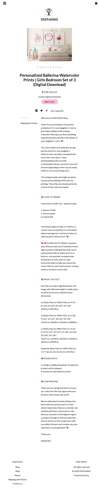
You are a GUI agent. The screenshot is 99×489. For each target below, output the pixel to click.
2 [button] (40, 67)
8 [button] (56, 67)
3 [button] (43, 67)
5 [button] (48, 67)
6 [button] (50, 67)
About (17, 475)
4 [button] (45, 67)
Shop (17, 467)
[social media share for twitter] (41, 111)
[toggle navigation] (4, 3)
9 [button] (58, 67)
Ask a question (57, 111)
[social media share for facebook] (36, 111)
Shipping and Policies (17, 479)
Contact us (17, 483)
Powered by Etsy (81, 475)
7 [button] (53, 67)
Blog (17, 471)
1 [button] (38, 67)
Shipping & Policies (29, 123)
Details (25, 117)
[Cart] (96, 4)
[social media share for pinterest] (47, 111)
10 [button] (61, 67)
